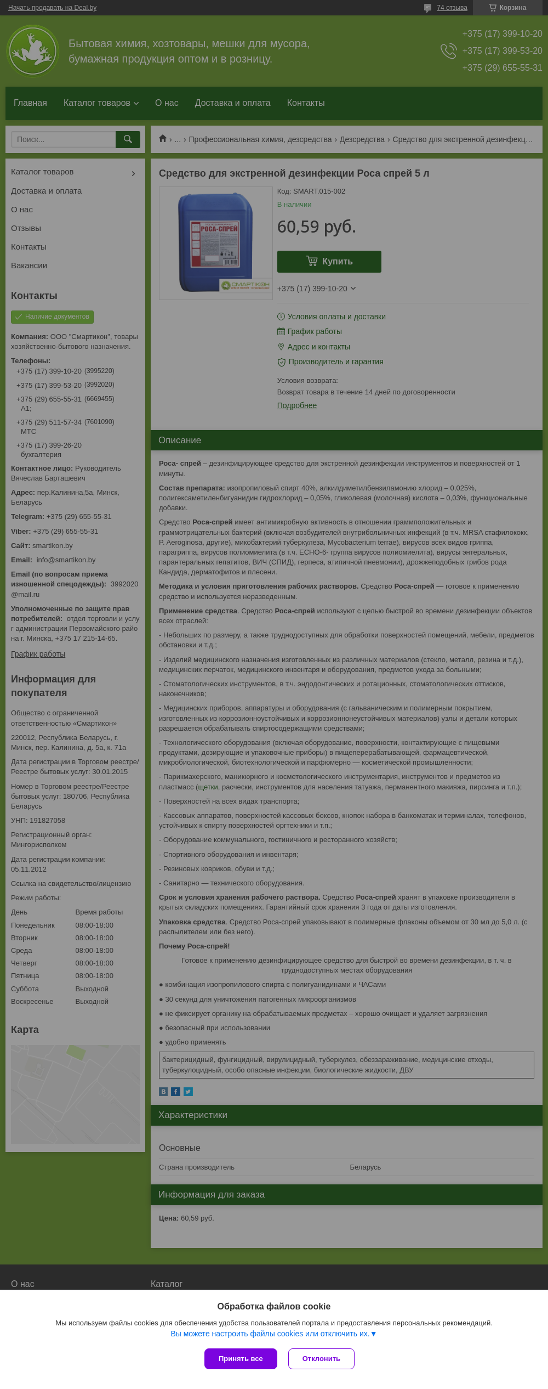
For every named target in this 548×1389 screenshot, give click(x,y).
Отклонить (321, 1358)
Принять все (241, 1358)
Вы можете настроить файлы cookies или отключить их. (269, 1333)
